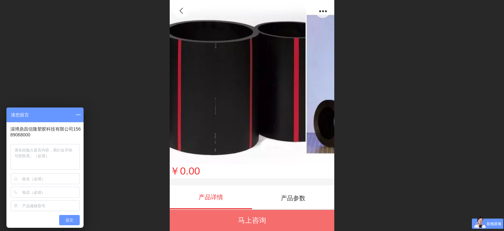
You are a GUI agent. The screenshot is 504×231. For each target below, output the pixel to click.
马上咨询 (252, 220)
